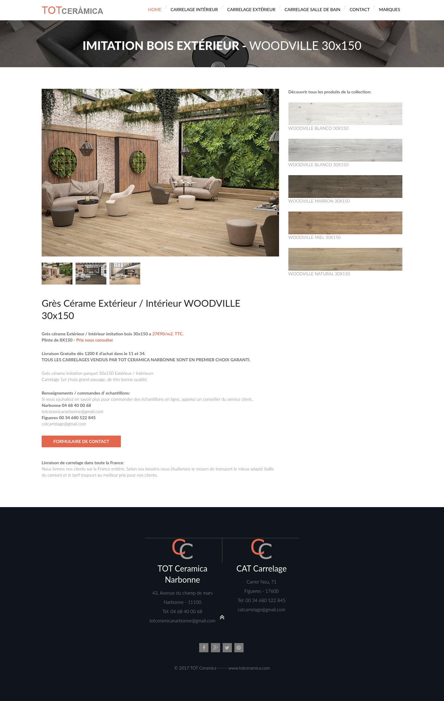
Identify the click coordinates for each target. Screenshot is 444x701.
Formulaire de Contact (81, 441)
